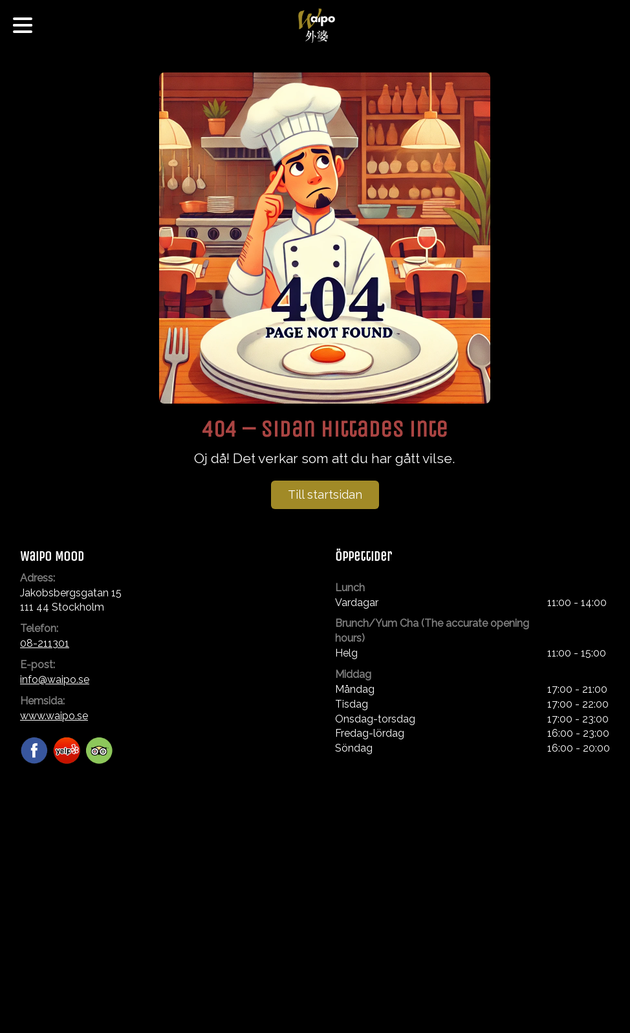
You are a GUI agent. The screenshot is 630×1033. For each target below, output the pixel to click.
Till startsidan (325, 494)
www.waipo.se (54, 716)
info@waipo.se (54, 679)
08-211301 (44, 643)
